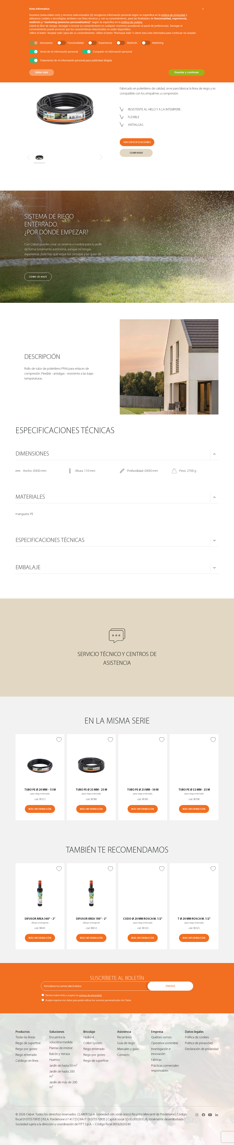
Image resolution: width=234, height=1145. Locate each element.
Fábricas (156, 1060)
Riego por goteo (26, 1049)
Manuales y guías (128, 1049)
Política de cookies (197, 1037)
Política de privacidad (198, 1043)
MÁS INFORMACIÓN (40, 809)
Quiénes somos (161, 1037)
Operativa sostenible (164, 1043)
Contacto (123, 1055)
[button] (203, 9)
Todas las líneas (25, 1037)
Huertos (54, 1060)
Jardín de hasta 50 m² (63, 1066)
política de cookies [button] (131, 22)
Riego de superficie (28, 1043)
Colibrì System (92, 1043)
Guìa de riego (126, 1043)
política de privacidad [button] (173, 15)
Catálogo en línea (27, 1061)
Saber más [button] (41, 72)
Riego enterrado (26, 1055)
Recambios (124, 1037)
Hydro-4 (88, 1037)
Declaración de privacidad (201, 1049)
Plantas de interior (61, 1048)
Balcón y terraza (59, 1054)
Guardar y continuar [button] (186, 72)
